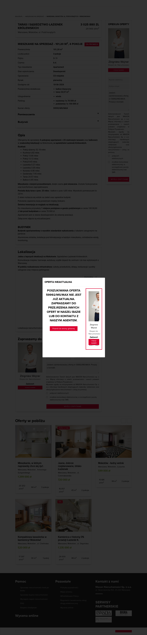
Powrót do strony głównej (63, 328)
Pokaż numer (93, 342)
